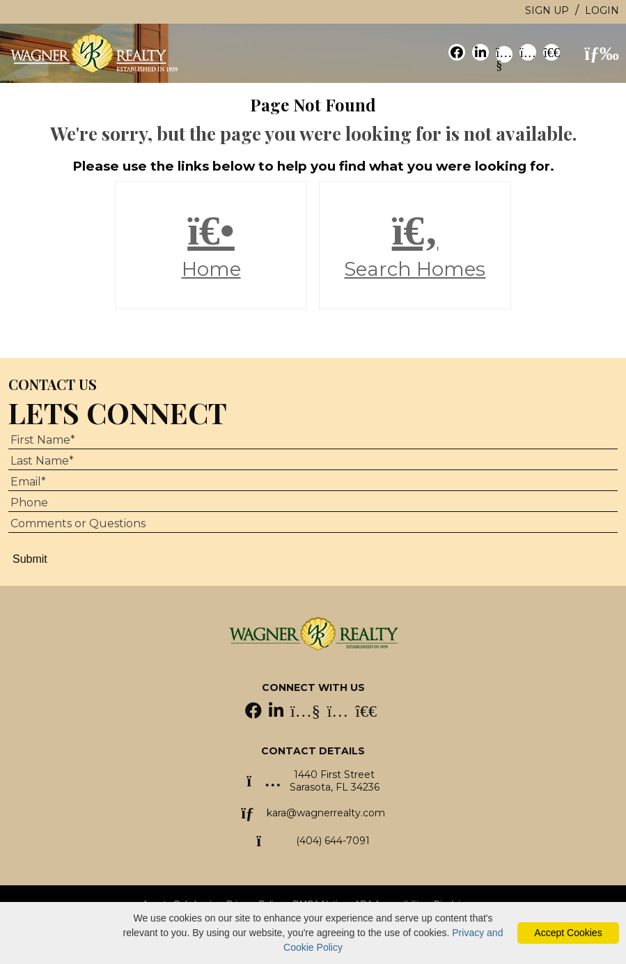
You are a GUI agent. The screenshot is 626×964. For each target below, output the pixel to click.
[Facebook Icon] (255, 713)
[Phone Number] (313, 503)
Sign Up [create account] (547, 10)
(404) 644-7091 (333, 840)
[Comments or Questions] (313, 524)
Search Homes (415, 245)
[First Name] (313, 440)
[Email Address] (313, 482)
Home (211, 245)
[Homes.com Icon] (366, 713)
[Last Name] (313, 461)
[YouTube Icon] (306, 713)
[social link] (456, 52)
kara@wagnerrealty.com (326, 813)
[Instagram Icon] (339, 713)
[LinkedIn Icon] (277, 713)
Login (602, 10)
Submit (30, 559)
